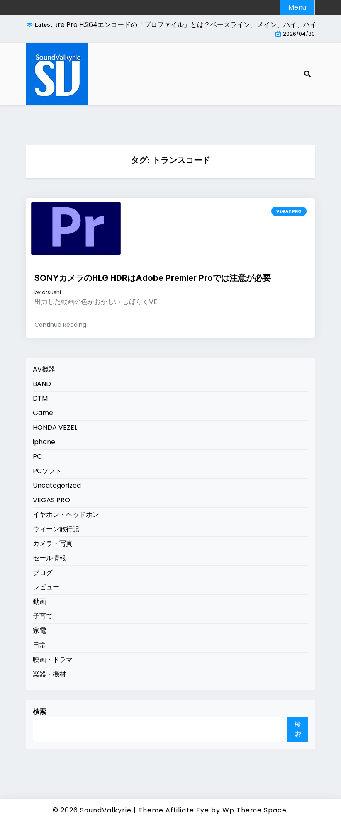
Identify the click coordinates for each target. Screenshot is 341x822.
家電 (39, 630)
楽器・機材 (49, 674)
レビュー (46, 587)
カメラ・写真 (53, 543)
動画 (39, 601)
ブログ (43, 572)
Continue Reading (60, 325)
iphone (44, 442)
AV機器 (44, 369)
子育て (43, 616)
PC (37, 456)
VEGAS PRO (289, 211)
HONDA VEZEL (55, 427)
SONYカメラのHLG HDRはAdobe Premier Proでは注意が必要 (152, 278)
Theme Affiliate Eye (173, 810)
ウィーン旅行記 (56, 529)
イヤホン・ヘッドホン (66, 514)
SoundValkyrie (106, 810)
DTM (40, 398)
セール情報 (49, 558)
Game (43, 413)
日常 (39, 645)
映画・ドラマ (53, 659)
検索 (39, 711)
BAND (42, 384)
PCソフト (47, 471)
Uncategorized (57, 485)
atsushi (51, 292)
